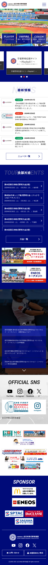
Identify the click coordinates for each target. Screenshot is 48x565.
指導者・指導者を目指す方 (39, 38)
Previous (24, 324)
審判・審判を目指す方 (24, 38)
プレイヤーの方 (9, 37)
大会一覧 (24, 239)
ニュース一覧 (24, 156)
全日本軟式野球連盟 (11, 418)
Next (24, 369)
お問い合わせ (13, 553)
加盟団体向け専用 (35, 553)
